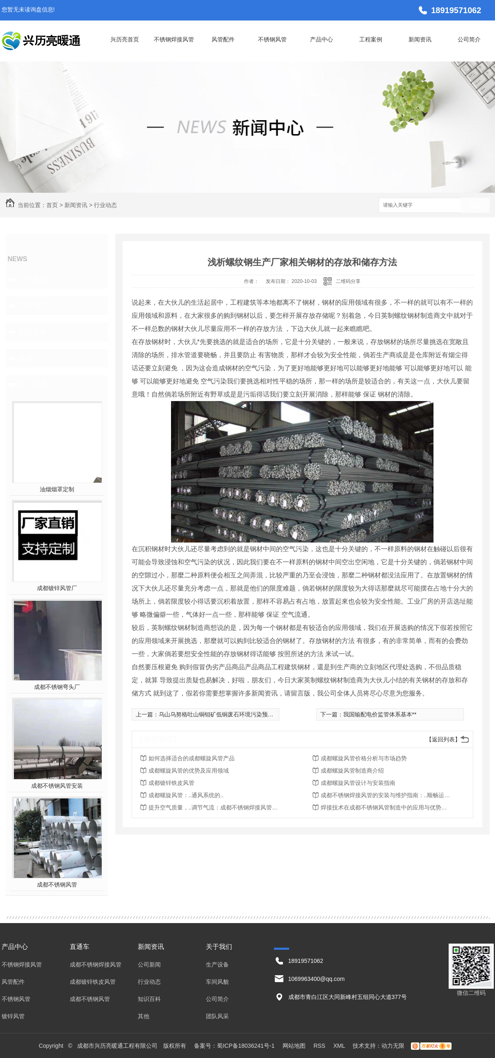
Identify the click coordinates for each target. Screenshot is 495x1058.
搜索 (475, 205)
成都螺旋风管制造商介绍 (352, 770)
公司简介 (469, 39)
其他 (25, 358)
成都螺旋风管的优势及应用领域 (188, 770)
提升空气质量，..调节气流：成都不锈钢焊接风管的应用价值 (214, 807)
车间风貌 (217, 981)
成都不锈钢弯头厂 (57, 687)
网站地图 (294, 1045)
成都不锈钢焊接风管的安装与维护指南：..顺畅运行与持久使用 (386, 795)
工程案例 (370, 39)
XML (340, 1045)
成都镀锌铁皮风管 (171, 783)
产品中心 (321, 39)
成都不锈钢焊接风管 (95, 964)
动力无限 (392, 1045)
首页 (52, 205)
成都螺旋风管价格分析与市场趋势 (364, 758)
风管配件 (223, 39)
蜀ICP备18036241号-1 (245, 1045)
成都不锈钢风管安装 (57, 785)
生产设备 (217, 964)
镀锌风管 (13, 1016)
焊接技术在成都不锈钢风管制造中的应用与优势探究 (386, 807)
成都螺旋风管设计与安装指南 (358, 783)
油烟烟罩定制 (57, 489)
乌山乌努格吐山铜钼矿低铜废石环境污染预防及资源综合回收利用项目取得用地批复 (265, 714)
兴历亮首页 (124, 39)
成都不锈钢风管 (57, 884)
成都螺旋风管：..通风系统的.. (186, 795)
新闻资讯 (419, 39)
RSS (320, 1045)
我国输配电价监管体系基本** (380, 714)
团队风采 (217, 1016)
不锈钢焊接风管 (174, 39)
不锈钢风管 (272, 39)
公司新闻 (33, 279)
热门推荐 (33, 384)
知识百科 (33, 332)
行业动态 (105, 205)
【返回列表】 (443, 739)
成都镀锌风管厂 (57, 588)
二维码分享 (348, 281)
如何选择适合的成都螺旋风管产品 (191, 758)
